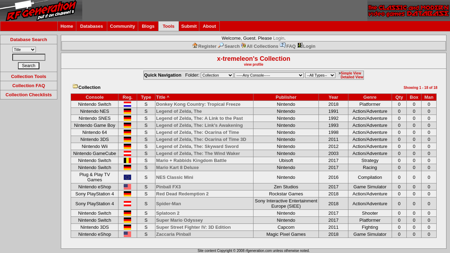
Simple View (351, 73)
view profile (253, 64)
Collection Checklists (29, 94)
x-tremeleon (235, 58)
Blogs (148, 26)
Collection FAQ (28, 85)
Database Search (28, 39)
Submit (189, 26)
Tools (169, 26)
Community (122, 26)
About (209, 26)
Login (278, 38)
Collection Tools (28, 76)
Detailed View (352, 77)
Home (66, 26)
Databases (91, 26)
